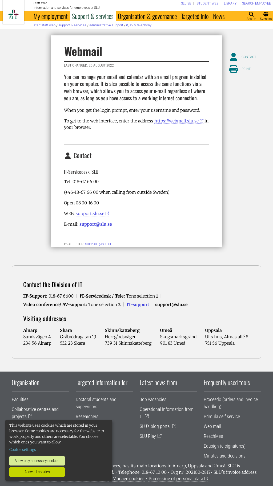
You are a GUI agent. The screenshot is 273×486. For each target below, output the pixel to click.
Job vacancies (153, 399)
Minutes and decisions (225, 456)
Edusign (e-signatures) (225, 446)
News (219, 16)
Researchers (87, 416)
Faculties (20, 399)
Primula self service (222, 416)
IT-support (138, 304)
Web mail (212, 426)
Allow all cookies (37, 471)
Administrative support (106, 25)
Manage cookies (128, 478)
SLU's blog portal (155, 426)
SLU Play (148, 436)
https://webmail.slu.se (176, 120)
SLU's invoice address (235, 472)
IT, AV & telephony (138, 25)
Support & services (93, 16)
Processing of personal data (175, 478)
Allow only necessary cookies (37, 460)
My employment (51, 16)
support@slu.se (95, 224)
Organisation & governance (147, 16)
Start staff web (44, 25)
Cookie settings (22, 449)
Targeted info (195, 16)
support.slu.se (90, 213)
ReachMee (213, 436)
